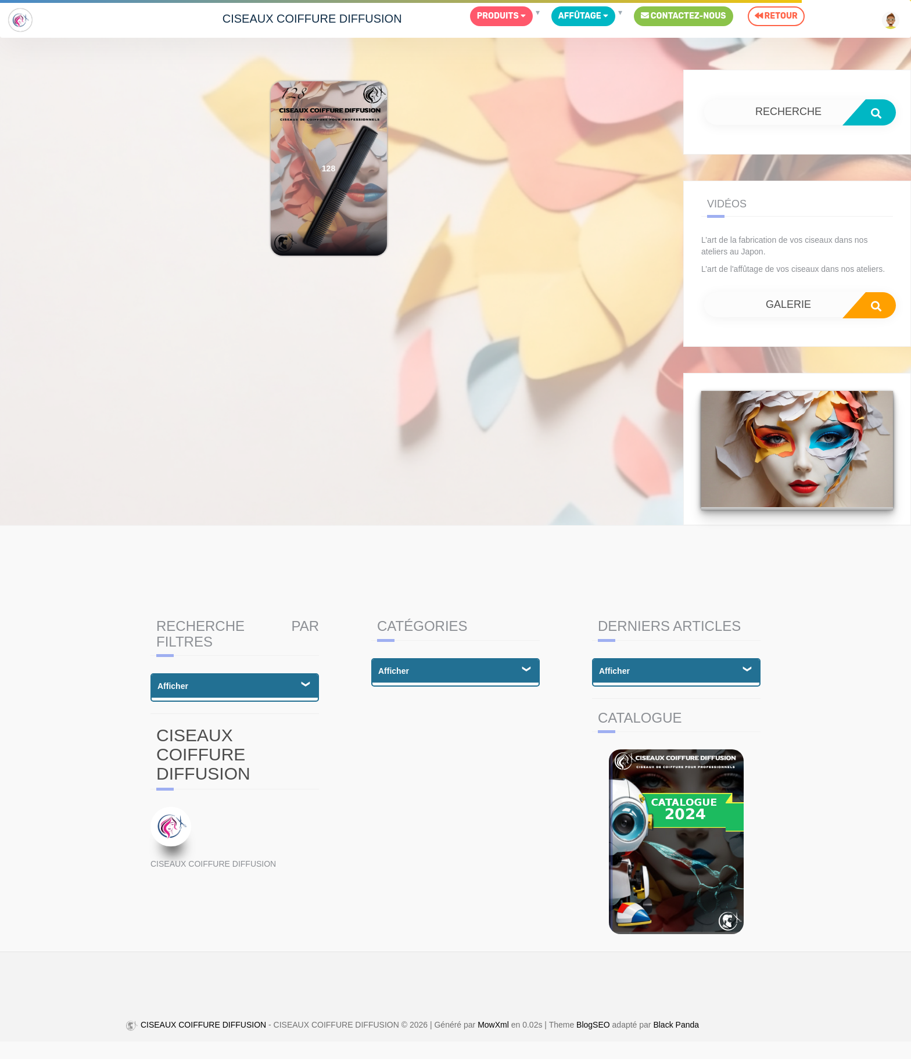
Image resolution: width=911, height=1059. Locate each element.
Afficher (172, 686)
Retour (776, 16)
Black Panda (676, 1025)
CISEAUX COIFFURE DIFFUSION (312, 18)
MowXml (493, 1025)
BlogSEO (593, 1025)
